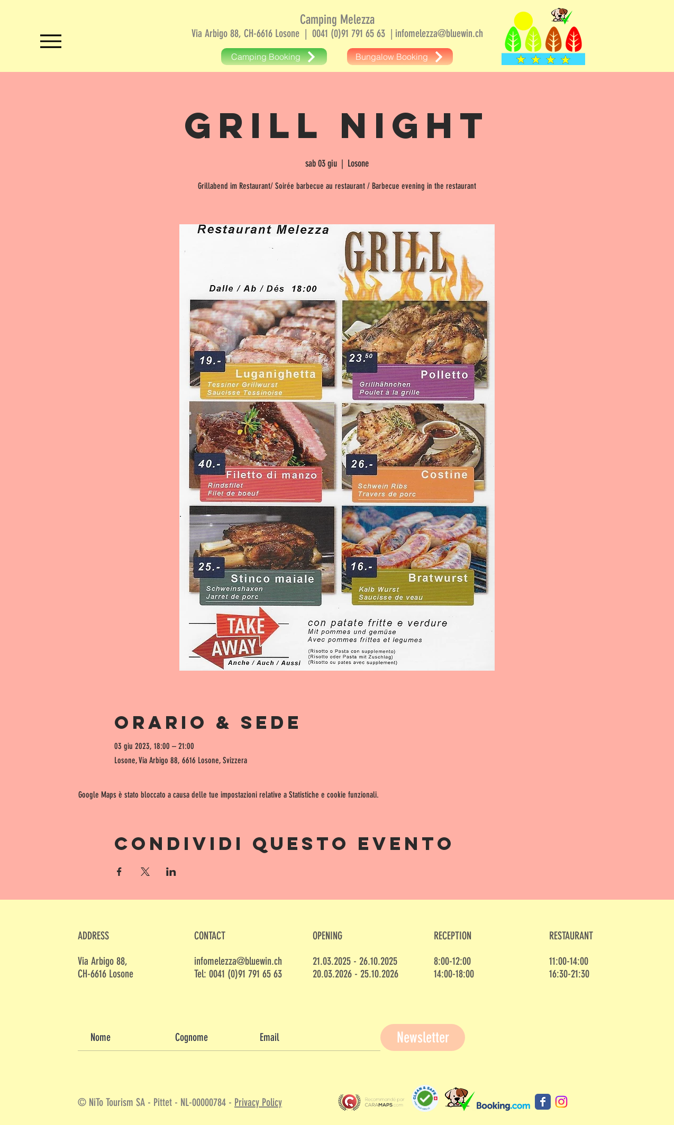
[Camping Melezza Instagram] (561, 1102)
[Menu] (50, 41)
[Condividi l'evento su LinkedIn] (171, 871)
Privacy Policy (258, 1102)
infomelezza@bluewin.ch (439, 33)
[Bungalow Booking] (400, 56)
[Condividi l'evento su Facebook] (119, 871)
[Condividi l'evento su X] (145, 871)
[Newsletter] (422, 1037)
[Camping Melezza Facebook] (543, 1102)
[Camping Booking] (274, 56)
